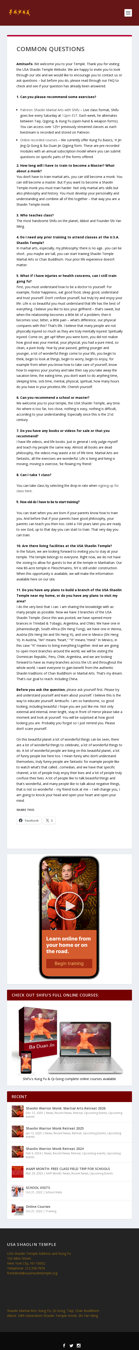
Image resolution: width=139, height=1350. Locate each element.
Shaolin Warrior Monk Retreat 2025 (55, 1128)
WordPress (101, 1338)
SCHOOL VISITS (38, 1187)
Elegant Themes (60, 1338)
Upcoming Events (95, 1113)
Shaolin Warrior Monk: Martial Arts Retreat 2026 (65, 1108)
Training (51, 1211)
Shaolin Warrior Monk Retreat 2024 (55, 1148)
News (49, 1113)
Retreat (78, 1113)
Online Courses (38, 1206)
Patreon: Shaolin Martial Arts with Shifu (49, 110)
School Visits (54, 1192)
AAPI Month (53, 1173)
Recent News (63, 1113)
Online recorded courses (38, 140)
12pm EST (69, 115)
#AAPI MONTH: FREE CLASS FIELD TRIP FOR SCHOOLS (68, 1168)
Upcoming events (93, 1153)
